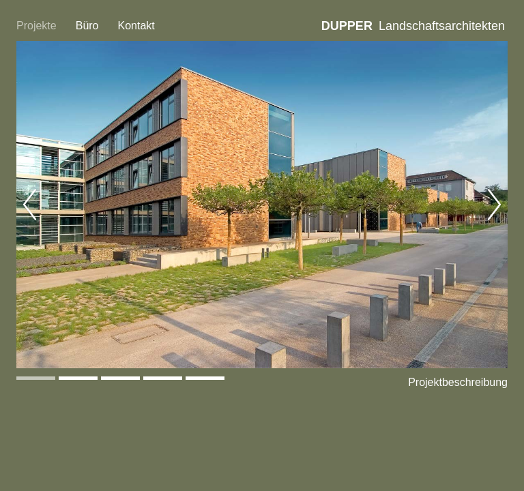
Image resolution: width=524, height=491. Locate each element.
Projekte (36, 25)
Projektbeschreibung (458, 382)
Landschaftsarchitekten (413, 26)
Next (494, 205)
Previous (30, 205)
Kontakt (136, 25)
